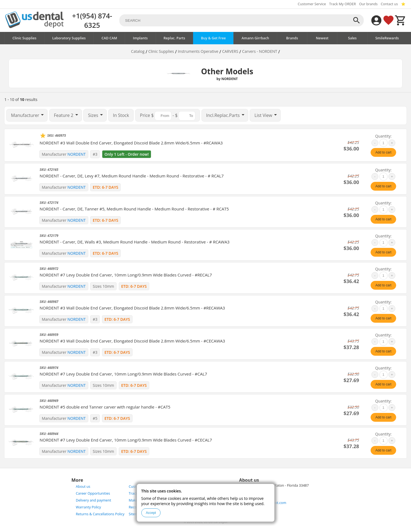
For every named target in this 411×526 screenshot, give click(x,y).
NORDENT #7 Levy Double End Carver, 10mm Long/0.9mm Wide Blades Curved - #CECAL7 (126, 440)
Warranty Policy (88, 507)
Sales (352, 38)
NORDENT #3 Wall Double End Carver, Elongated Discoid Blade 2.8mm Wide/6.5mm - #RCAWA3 (131, 143)
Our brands (368, 4)
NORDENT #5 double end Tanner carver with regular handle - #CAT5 (105, 407)
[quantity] (383, 143)
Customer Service (312, 4)
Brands (292, 38)
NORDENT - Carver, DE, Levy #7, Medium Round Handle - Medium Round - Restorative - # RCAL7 (132, 176)
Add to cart (383, 152)
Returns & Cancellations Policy (100, 514)
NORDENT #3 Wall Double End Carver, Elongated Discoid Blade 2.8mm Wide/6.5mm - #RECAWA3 (132, 308)
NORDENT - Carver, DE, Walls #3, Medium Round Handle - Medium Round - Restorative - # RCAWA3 (135, 242)
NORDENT (76, 154)
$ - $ (167, 115)
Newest (322, 38)
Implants (140, 38)
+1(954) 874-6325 (92, 20)
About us (83, 486)
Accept (151, 513)
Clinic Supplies (24, 38)
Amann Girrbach (255, 38)
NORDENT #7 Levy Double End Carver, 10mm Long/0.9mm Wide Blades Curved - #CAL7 (123, 374)
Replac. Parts (174, 38)
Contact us (389, 4)
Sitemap (135, 514)
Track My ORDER (342, 4)
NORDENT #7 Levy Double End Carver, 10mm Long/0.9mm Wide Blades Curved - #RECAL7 (126, 275)
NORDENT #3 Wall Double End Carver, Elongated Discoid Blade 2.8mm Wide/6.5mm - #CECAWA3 (132, 341)
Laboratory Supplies (69, 38)
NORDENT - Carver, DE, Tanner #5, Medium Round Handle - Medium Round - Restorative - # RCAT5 (134, 209)
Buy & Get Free (213, 38)
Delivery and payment (93, 500)
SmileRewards (387, 38)
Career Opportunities (93, 493)
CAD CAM (109, 38)
